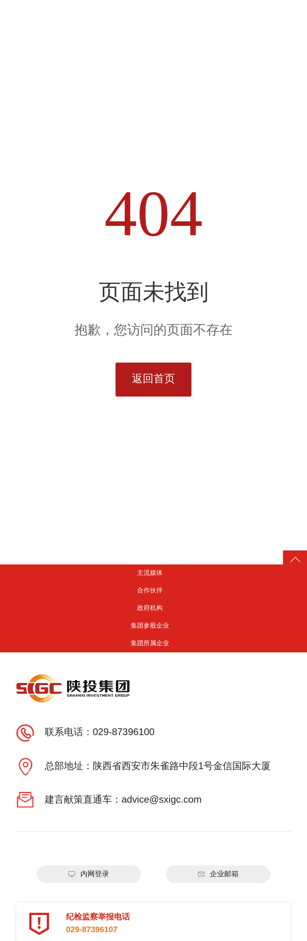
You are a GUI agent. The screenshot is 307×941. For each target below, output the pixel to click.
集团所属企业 (153, 643)
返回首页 (153, 379)
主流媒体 (153, 573)
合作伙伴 (153, 590)
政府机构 (153, 608)
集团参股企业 (153, 625)
